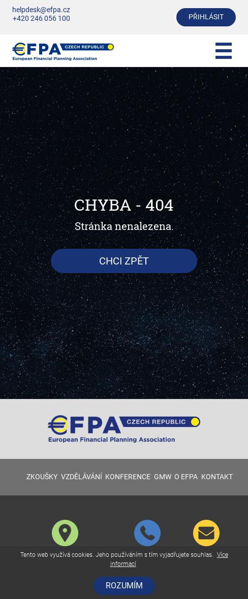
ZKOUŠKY (41, 477)
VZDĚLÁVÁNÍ (81, 477)
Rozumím (124, 585)
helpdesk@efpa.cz (41, 10)
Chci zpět (124, 261)
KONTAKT (217, 477)
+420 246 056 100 (41, 18)
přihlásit (206, 17)
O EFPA (186, 477)
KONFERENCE (127, 477)
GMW (162, 477)
